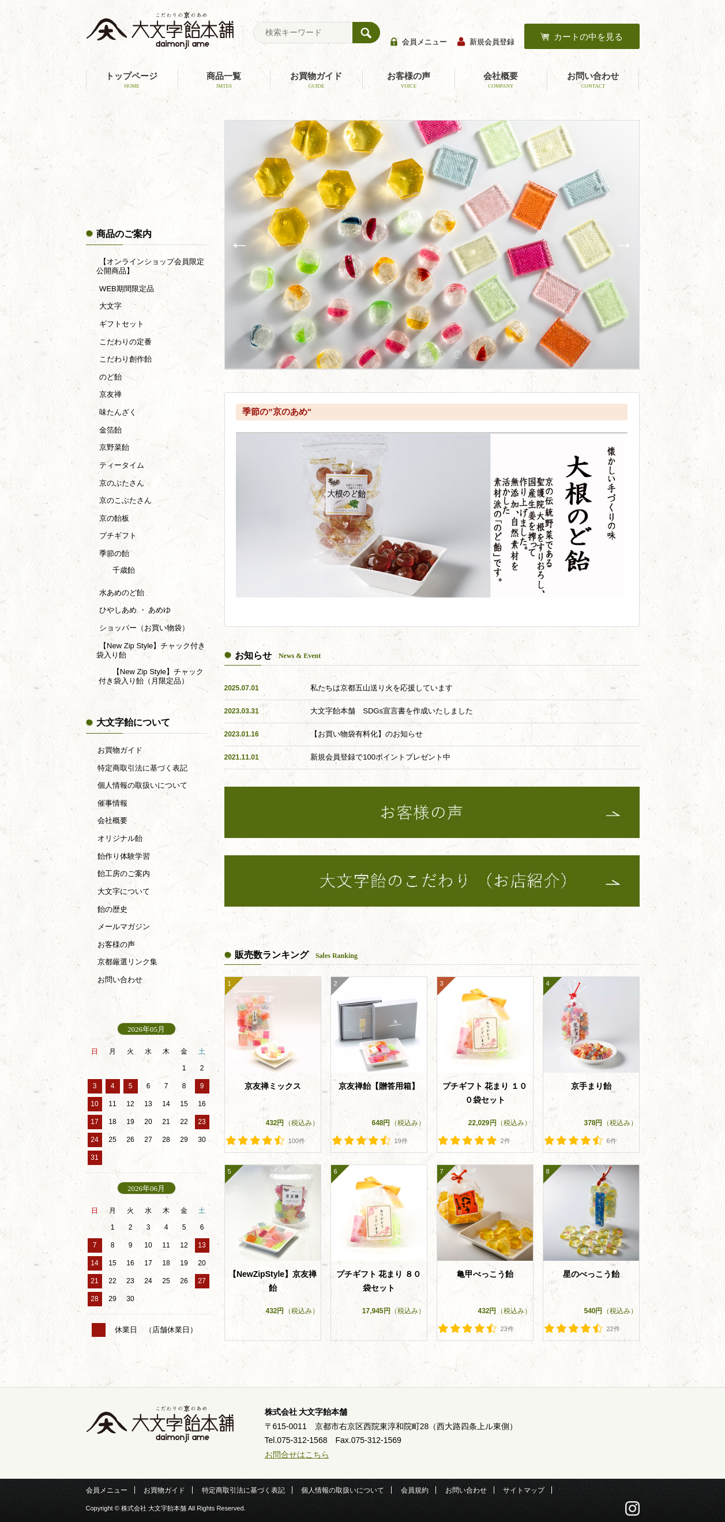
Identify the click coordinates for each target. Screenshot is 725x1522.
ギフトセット (121, 324)
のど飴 (109, 377)
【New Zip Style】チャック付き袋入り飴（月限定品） (151, 676)
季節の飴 (113, 553)
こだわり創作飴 (124, 359)
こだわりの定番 (124, 341)
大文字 (109, 306)
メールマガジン (123, 926)
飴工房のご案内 (123, 873)
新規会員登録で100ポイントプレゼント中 (380, 757)
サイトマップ (523, 1490)
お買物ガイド (316, 80)
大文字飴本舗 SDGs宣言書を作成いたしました (391, 710)
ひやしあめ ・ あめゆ (134, 610)
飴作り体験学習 (123, 856)
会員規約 (415, 1490)
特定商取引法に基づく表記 (142, 768)
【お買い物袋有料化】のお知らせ (366, 734)
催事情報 (112, 803)
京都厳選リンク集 (127, 961)
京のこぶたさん (124, 500)
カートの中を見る (588, 37)
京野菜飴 (113, 447)
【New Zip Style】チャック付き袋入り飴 (151, 650)
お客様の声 (408, 80)
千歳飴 (122, 570)
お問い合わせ (593, 80)
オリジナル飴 (119, 838)
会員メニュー (424, 41)
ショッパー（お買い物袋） (143, 627)
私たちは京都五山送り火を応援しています (381, 687)
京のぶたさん (121, 483)
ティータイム (121, 465)
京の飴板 (113, 518)
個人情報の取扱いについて (142, 785)
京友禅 (109, 394)
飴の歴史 (112, 909)
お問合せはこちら (297, 1454)
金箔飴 (109, 430)
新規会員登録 (491, 41)
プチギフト (117, 535)
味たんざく (117, 412)
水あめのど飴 (121, 592)
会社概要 (500, 80)
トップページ (132, 80)
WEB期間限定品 (125, 288)
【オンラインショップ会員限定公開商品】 (150, 266)
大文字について (123, 891)
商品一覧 (224, 80)
